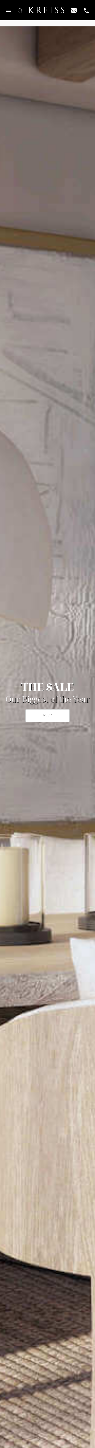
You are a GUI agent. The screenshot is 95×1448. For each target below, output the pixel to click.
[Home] (46, 10)
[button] (8, 10)
